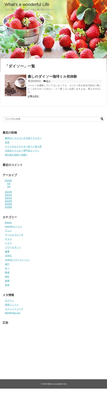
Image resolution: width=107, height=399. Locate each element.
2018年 (8, 207)
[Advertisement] (53, 36)
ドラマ (8, 243)
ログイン (9, 300)
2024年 (8, 180)
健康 (7, 251)
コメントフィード (14, 309)
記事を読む (33, 96)
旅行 (7, 264)
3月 (9, 186)
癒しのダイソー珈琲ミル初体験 (52, 76)
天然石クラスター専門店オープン (22, 150)
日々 (48, 81)
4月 (9, 183)
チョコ (8, 239)
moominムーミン (13, 226)
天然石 (8, 255)
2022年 (8, 195)
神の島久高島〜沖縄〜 (16, 155)
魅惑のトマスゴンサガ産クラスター (23, 138)
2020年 (8, 201)
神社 (7, 276)
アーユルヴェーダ (14, 235)
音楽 (7, 142)
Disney (8, 222)
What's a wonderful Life (27, 4)
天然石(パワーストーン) (17, 260)
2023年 (8, 192)
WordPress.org (12, 313)
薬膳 (7, 281)
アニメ (8, 230)
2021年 (8, 198)
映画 (7, 272)
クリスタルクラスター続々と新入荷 (23, 146)
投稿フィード (12, 304)
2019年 (8, 204)
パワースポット (13, 247)
